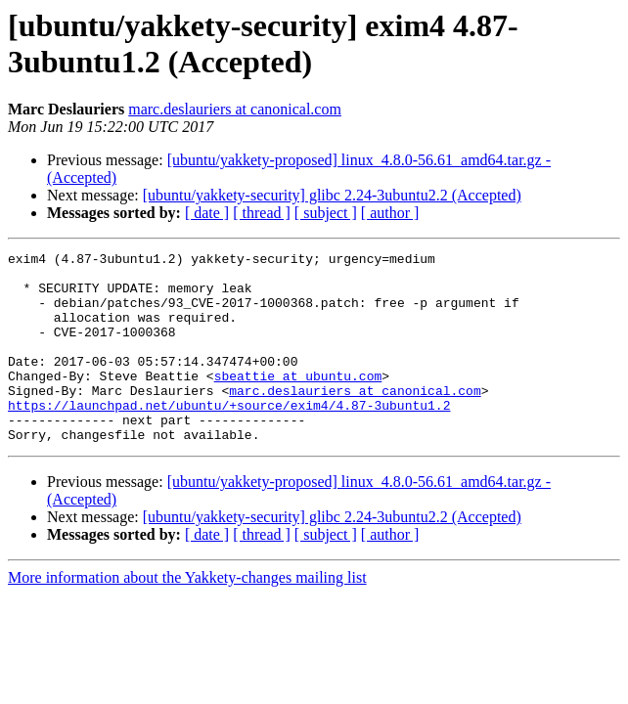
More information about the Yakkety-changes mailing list (187, 615)
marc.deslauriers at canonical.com (234, 109)
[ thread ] (262, 212)
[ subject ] (325, 212)
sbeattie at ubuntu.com (298, 402)
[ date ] (207, 212)
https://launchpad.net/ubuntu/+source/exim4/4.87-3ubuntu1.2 (229, 437)
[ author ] (390, 212)
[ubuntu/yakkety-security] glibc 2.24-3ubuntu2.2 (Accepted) (332, 195)
